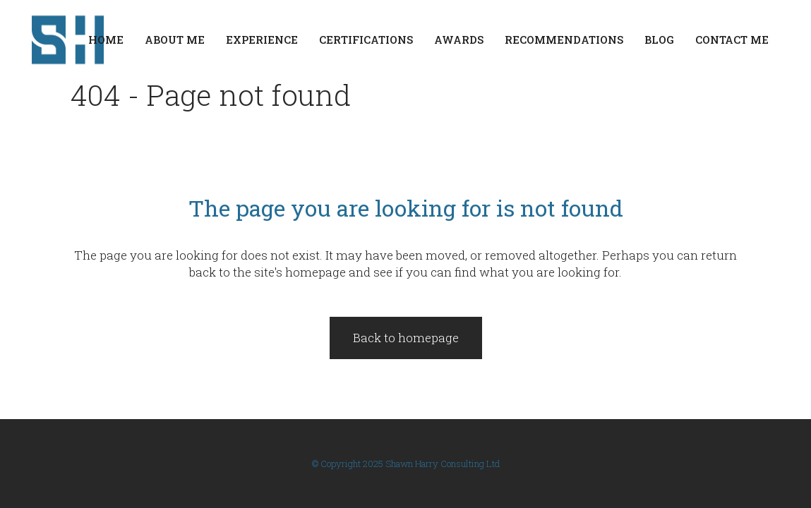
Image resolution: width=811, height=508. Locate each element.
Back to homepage (406, 337)
